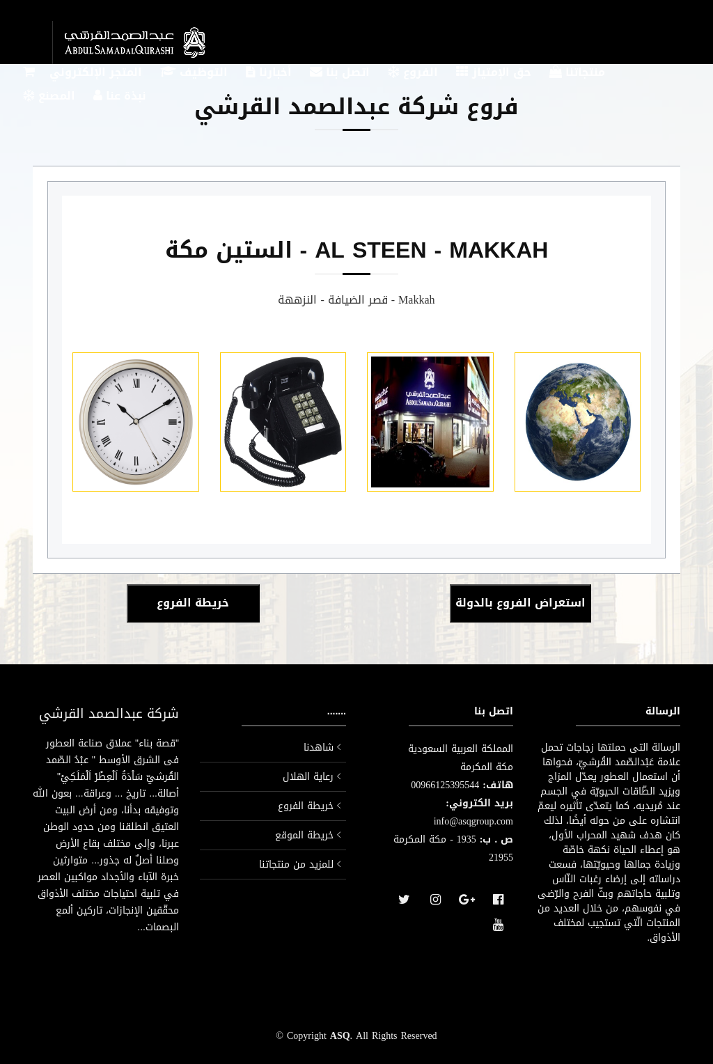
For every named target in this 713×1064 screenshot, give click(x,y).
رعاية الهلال (308, 776)
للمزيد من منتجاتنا (296, 864)
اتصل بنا (340, 73)
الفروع (413, 73)
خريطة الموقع (304, 835)
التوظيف (194, 73)
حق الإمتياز (493, 73)
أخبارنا (269, 73)
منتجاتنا (577, 73)
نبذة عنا (119, 97)
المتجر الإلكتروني (82, 73)
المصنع (49, 97)
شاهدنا (319, 747)
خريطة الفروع (306, 806)
